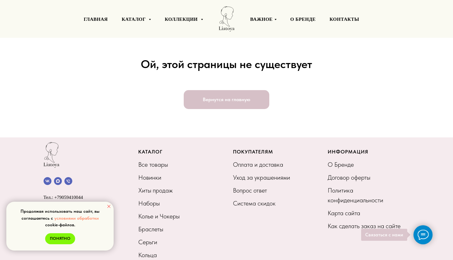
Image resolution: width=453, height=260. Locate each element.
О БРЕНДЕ (303, 19)
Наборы (149, 203)
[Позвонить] (68, 181)
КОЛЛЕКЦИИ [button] (182, 19)
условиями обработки (76, 218)
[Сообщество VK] (47, 181)
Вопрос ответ (250, 190)
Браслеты (150, 229)
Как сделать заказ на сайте (364, 226)
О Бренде (341, 164)
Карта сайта (344, 213)
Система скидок (254, 203)
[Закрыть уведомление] (109, 206)
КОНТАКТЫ (344, 19)
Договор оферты (349, 177)
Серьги (147, 242)
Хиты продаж (155, 190)
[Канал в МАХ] (58, 181)
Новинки (149, 177)
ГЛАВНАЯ (96, 19)
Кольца (147, 255)
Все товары (153, 164)
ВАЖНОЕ (261, 19)
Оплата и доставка (258, 164)
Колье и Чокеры (159, 216)
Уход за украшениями (261, 177)
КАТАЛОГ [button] (134, 19)
